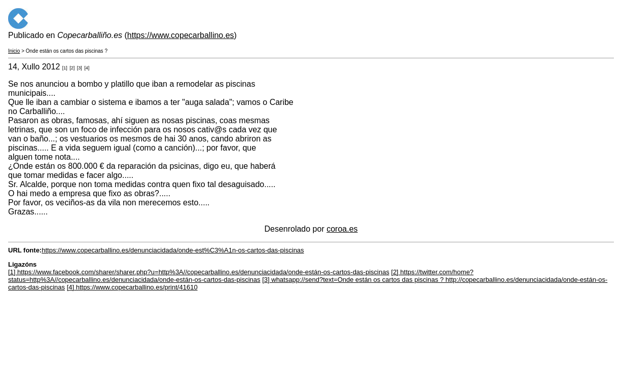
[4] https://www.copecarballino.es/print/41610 (132, 287)
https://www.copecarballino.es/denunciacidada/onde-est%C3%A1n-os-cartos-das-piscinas (173, 250)
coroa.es (341, 229)
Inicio (14, 51)
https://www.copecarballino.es (180, 35)
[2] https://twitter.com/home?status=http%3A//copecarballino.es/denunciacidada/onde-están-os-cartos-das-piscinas (240, 275)
